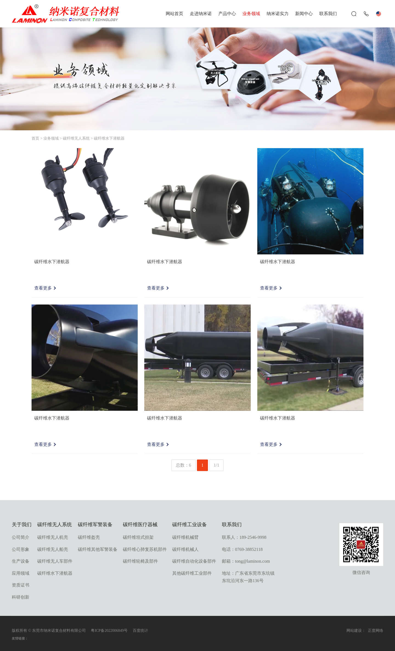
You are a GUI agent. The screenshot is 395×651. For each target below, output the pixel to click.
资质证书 (20, 585)
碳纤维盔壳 (89, 537)
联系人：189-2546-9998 (244, 537)
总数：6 (183, 465)
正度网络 (375, 631)
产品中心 (227, 13)
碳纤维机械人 (185, 549)
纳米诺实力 (278, 13)
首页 (35, 138)
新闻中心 (304, 13)
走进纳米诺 (201, 13)
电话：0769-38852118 (242, 549)
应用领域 (20, 573)
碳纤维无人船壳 (52, 549)
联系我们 (328, 13)
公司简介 (20, 537)
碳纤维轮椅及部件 (140, 561)
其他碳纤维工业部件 (192, 573)
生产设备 (20, 561)
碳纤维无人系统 (76, 138)
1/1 (216, 465)
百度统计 (140, 631)
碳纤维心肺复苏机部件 (145, 549)
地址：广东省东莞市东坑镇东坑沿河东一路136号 (248, 577)
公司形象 (20, 549)
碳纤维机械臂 (185, 537)
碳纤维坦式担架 (138, 537)
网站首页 (174, 13)
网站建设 (354, 631)
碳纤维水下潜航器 (109, 138)
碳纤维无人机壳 (52, 537)
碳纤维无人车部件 (54, 561)
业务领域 (251, 13)
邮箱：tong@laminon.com (246, 561)
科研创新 (20, 597)
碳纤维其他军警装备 (97, 549)
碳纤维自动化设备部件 (194, 561)
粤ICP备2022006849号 (109, 631)
